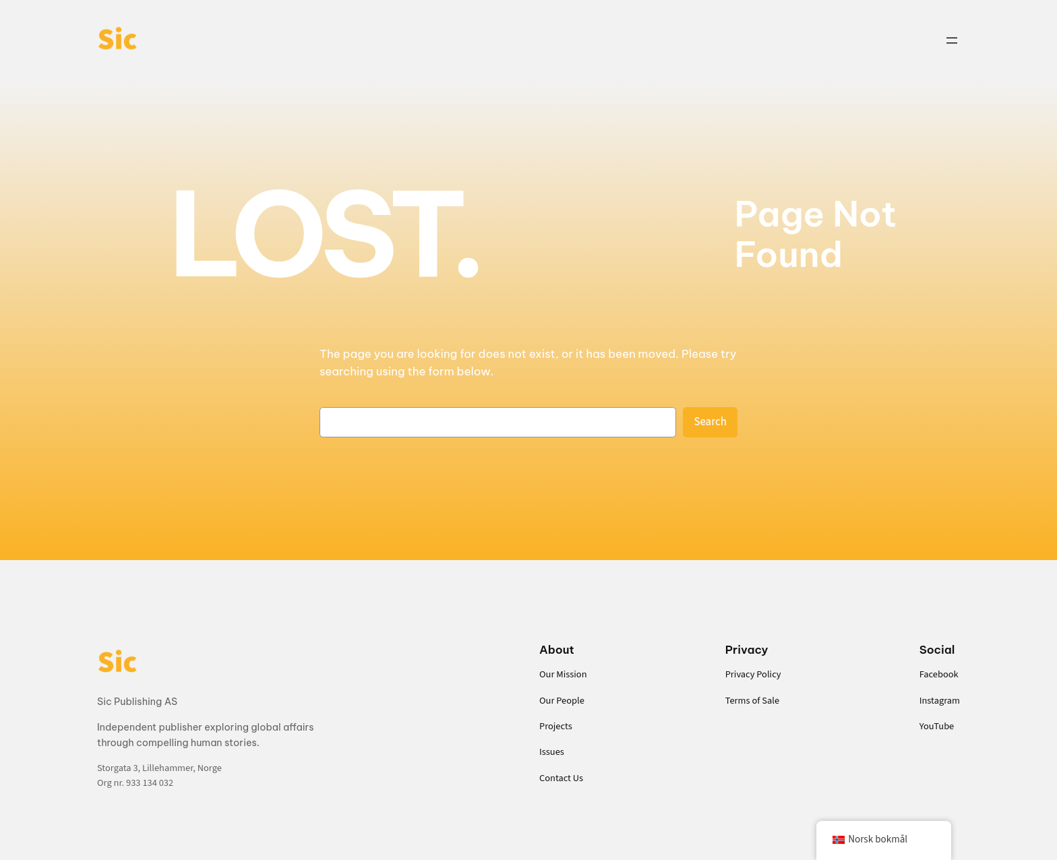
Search (710, 422)
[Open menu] (952, 40)
